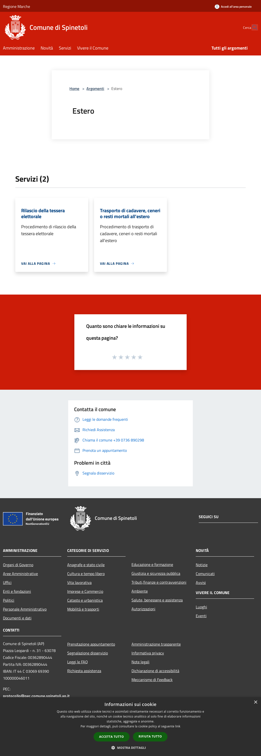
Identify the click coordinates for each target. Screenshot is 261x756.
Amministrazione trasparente (156, 644)
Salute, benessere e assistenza (157, 600)
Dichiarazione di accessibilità (155, 671)
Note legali (140, 662)
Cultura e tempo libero (86, 574)
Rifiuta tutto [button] (150, 736)
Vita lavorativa (79, 582)
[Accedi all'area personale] (233, 6)
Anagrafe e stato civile (86, 565)
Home (74, 88)
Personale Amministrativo (25, 609)
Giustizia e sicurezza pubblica (155, 573)
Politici (8, 600)
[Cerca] (252, 27)
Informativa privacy (147, 653)
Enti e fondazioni (17, 591)
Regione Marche (16, 6)
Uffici (7, 582)
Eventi (201, 616)
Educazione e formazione (152, 564)
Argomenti (95, 88)
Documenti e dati (17, 618)
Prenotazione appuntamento (91, 644)
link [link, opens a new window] (177, 726)
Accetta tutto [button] (111, 737)
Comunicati (205, 574)
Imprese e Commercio (85, 591)
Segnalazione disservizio (87, 653)
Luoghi (201, 607)
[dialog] (130, 726)
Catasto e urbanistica (85, 600)
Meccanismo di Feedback (152, 680)
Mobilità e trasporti (83, 609)
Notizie (202, 565)
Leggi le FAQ (77, 662)
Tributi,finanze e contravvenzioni (158, 582)
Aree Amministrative (20, 574)
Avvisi (201, 582)
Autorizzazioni (143, 609)
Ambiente (139, 591)
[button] (130, 747)
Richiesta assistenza (84, 671)
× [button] (255, 702)
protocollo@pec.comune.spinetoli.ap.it (36, 696)
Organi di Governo (18, 565)
